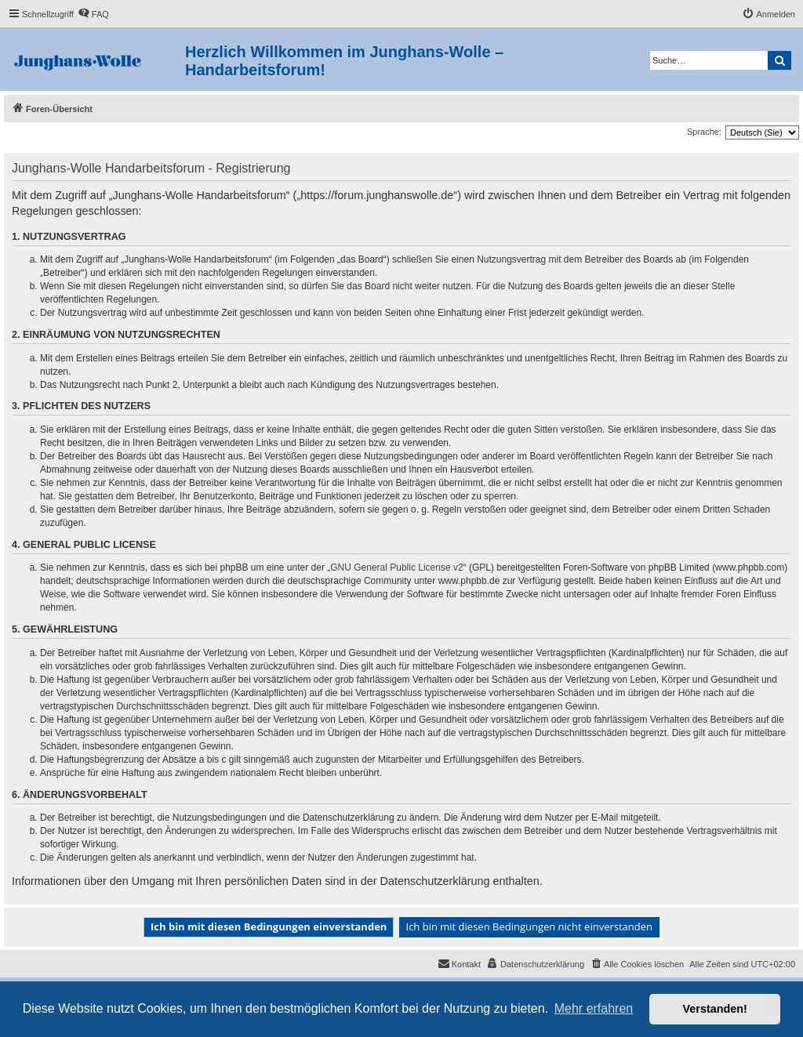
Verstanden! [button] (715, 1009)
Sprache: (704, 131)
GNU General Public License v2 (396, 567)
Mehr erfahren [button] (594, 1008)
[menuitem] (93, 14)
